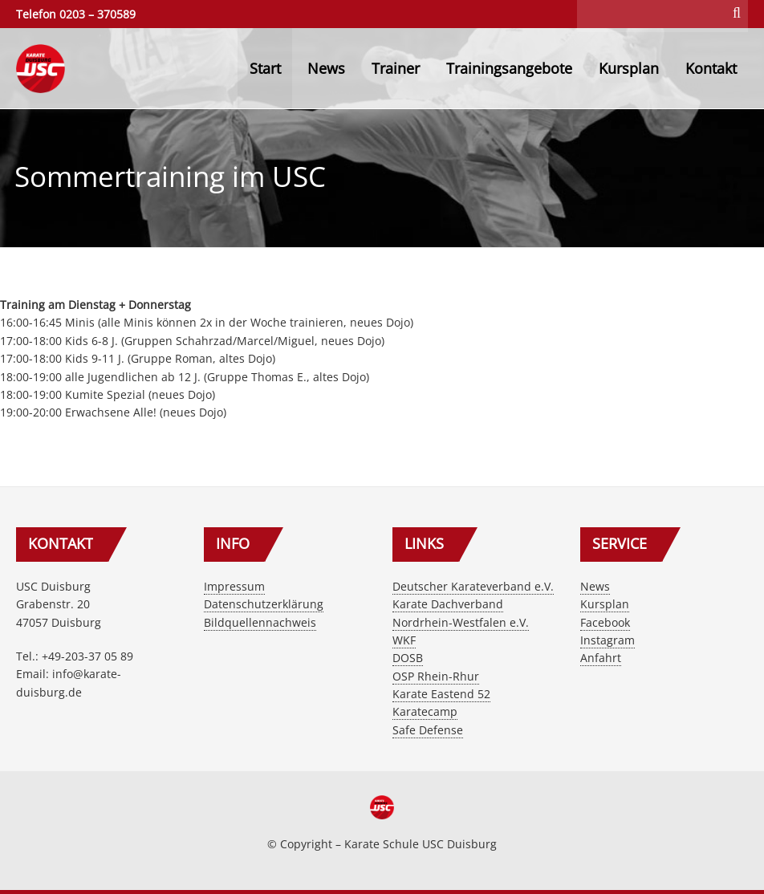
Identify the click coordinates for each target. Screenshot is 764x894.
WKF (404, 640)
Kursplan (629, 68)
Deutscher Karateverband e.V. (473, 586)
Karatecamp (424, 711)
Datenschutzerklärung (263, 604)
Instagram (607, 640)
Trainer (396, 68)
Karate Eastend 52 (441, 693)
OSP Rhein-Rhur (435, 676)
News (326, 68)
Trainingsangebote (509, 68)
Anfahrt (600, 657)
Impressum (234, 586)
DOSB (407, 657)
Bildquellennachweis (260, 622)
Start (265, 68)
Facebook (605, 622)
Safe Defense (427, 730)
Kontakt (711, 68)
